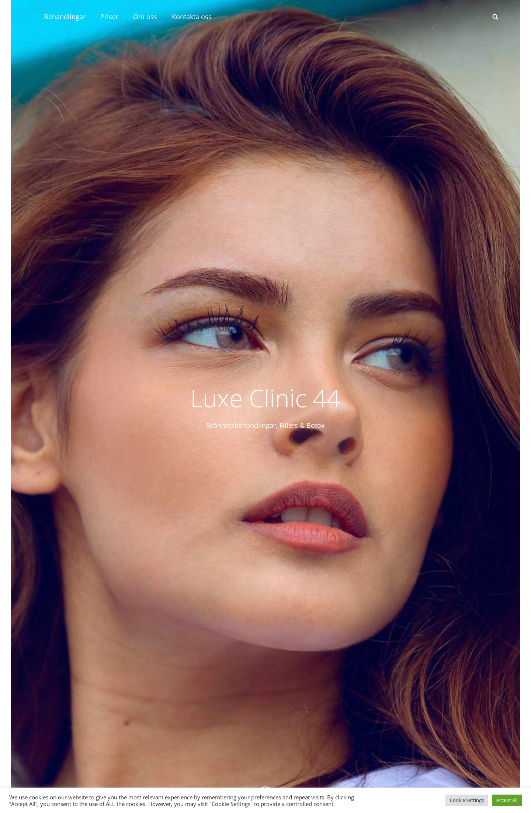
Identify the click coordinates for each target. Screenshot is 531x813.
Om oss (145, 16)
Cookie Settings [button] (467, 800)
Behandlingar (65, 16)
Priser (109, 16)
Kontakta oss (192, 16)
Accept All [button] (506, 800)
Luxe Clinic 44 (265, 397)
